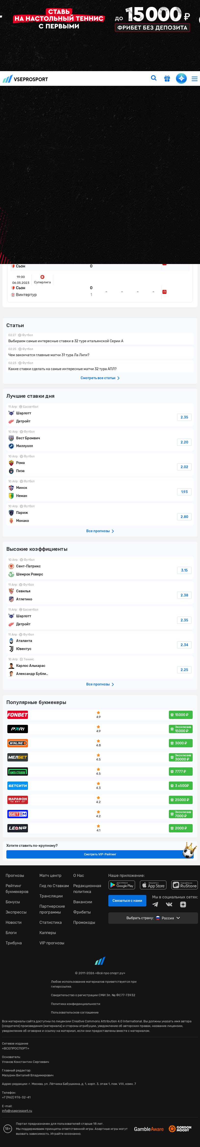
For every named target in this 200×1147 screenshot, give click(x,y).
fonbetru (100, 573)
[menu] (195, 79)
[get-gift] (167, 79)
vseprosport (25, 78)
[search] (153, 78)
